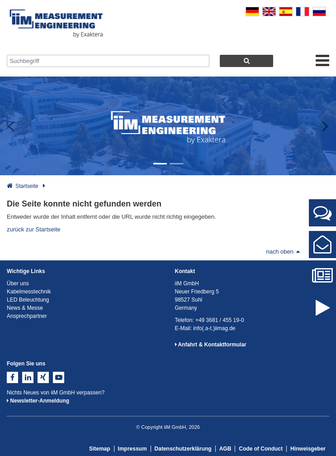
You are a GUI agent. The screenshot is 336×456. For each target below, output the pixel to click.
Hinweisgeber (308, 449)
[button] (16, 126)
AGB (225, 449)
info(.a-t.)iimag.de (214, 328)
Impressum (132, 449)
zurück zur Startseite (34, 229)
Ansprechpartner (322, 216)
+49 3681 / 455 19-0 (219, 320)
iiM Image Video (322, 315)
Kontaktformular (322, 248)
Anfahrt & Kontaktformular (210, 344)
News (322, 280)
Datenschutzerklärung (183, 449)
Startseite (26, 186)
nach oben (283, 251)
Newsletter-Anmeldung (38, 401)
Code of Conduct (261, 449)
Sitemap (99, 449)
